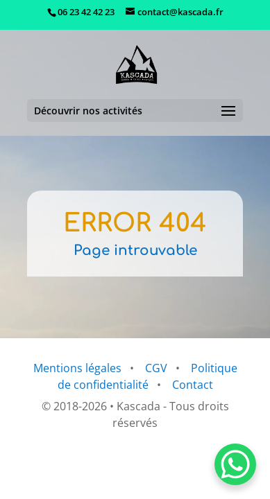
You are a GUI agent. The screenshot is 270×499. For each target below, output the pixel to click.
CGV (156, 368)
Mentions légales (77, 368)
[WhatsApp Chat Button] (235, 464)
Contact (192, 384)
